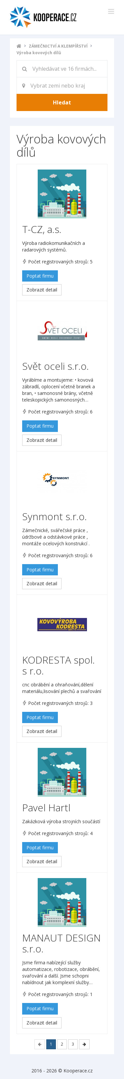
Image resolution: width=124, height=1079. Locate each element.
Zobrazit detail (41, 290)
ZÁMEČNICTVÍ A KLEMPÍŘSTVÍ (58, 46)
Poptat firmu (40, 276)
